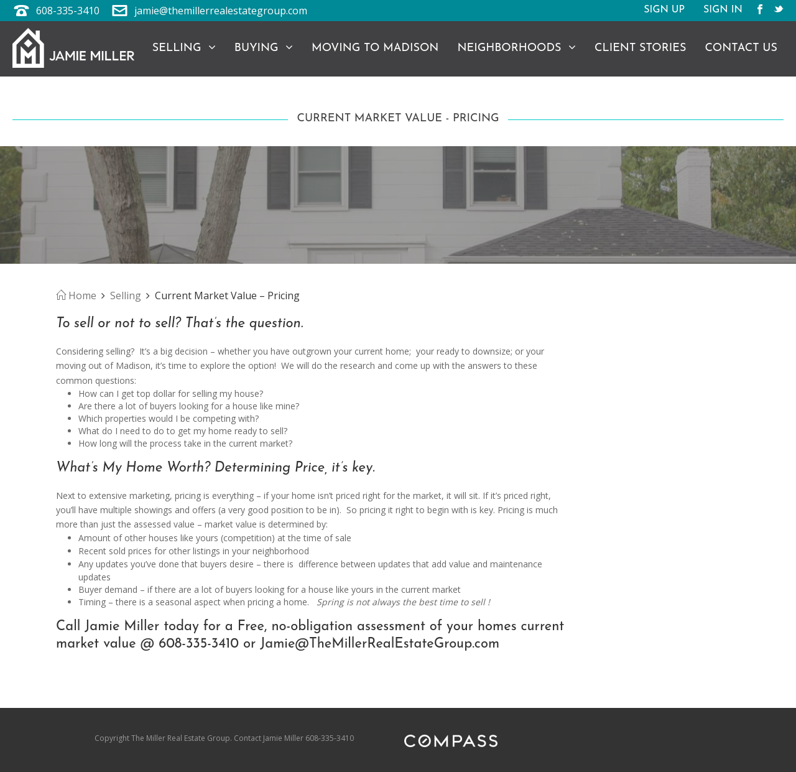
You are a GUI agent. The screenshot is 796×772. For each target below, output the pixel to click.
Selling (184, 48)
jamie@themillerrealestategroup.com (220, 10)
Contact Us (741, 48)
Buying (263, 48)
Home (76, 295)
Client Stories (640, 48)
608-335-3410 (68, 10)
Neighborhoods (516, 48)
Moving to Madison (375, 48)
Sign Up (664, 11)
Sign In (723, 11)
